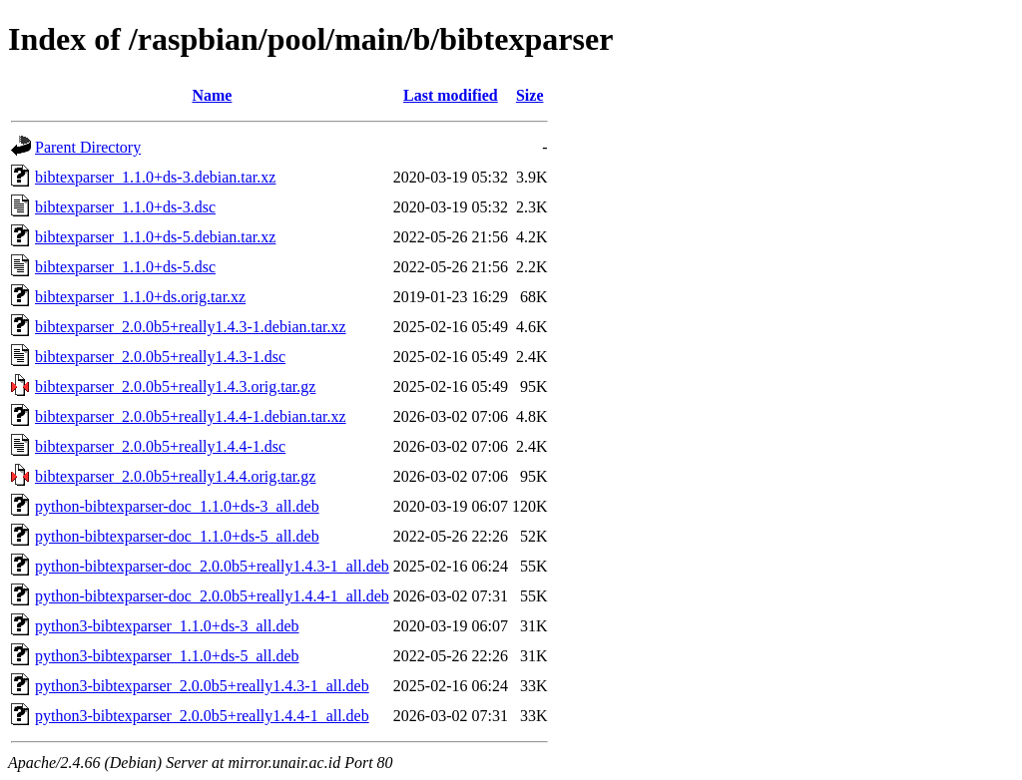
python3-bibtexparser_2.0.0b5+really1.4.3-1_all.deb (202, 685)
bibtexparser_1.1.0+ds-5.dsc (125, 266)
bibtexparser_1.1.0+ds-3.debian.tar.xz (155, 177)
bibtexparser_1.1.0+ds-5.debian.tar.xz (155, 236)
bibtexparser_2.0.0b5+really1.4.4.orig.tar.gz (175, 476)
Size (530, 95)
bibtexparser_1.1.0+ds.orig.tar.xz (140, 296)
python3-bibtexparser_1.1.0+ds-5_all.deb (167, 655)
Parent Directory (88, 147)
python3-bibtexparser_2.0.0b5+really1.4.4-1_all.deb (202, 715)
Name (212, 95)
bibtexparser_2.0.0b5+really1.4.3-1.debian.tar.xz (190, 326)
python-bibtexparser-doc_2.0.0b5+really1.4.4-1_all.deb (212, 595)
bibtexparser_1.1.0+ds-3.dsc (125, 206)
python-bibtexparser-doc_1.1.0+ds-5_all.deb (177, 536)
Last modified (450, 95)
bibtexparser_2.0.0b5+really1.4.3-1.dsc (160, 356)
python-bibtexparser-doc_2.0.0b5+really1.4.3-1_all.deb (212, 566)
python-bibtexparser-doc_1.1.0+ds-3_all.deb (177, 506)
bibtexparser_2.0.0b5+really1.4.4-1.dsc (160, 446)
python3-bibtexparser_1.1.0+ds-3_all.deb (167, 625)
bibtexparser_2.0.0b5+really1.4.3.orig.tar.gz (175, 386)
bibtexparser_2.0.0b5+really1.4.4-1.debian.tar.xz (190, 416)
